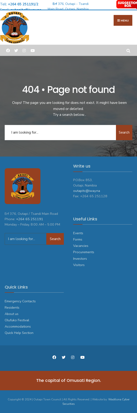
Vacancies (80, 245)
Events (78, 233)
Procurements (83, 252)
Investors (80, 258)
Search (124, 132)
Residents (12, 307)
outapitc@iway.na (86, 190)
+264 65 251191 (29, 219)
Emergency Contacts (20, 301)
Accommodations (18, 326)
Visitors (79, 265)
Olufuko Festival (17, 320)
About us (11, 313)
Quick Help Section (19, 332)
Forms (77, 239)
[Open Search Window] (128, 50)
